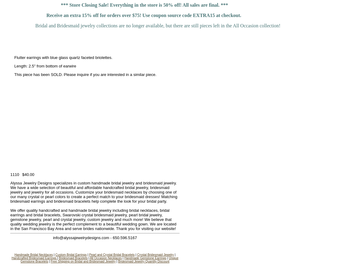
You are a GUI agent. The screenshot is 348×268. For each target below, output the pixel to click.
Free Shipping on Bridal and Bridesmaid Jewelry (83, 261)
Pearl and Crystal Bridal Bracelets (112, 254)
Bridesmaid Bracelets (73, 258)
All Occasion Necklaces (106, 258)
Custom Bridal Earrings (71, 254)
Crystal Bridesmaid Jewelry (155, 254)
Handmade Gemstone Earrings (145, 258)
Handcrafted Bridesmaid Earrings (34, 258)
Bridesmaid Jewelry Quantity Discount (143, 261)
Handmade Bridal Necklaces (34, 254)
